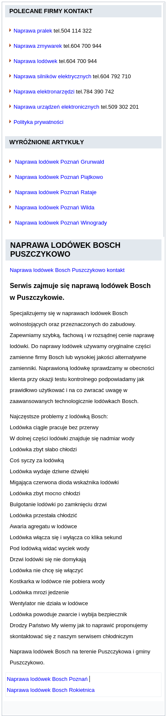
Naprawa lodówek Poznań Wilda (55, 207)
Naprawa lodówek (35, 61)
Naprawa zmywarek (38, 46)
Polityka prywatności (39, 122)
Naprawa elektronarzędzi (44, 91)
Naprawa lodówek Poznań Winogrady (61, 222)
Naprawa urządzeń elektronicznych (56, 107)
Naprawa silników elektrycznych (53, 76)
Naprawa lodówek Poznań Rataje (56, 192)
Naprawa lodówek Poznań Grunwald (59, 162)
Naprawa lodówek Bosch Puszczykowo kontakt (67, 270)
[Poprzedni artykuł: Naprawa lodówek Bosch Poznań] (47, 679)
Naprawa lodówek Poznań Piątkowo (59, 177)
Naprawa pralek (33, 30)
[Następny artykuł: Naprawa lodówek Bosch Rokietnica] (51, 690)
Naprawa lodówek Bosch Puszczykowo (65, 250)
